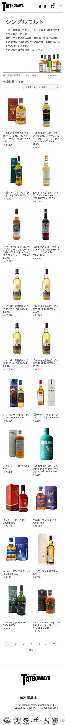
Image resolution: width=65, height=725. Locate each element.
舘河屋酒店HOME (11, 75)
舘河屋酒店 (13, 6)
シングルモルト (49, 75)
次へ (54, 643)
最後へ (32, 649)
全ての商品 (30, 75)
